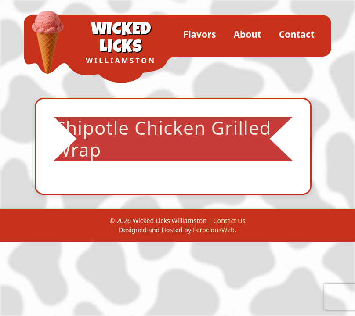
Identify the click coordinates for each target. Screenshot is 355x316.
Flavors (199, 34)
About (247, 34)
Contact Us (229, 220)
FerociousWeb (214, 230)
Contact (297, 34)
